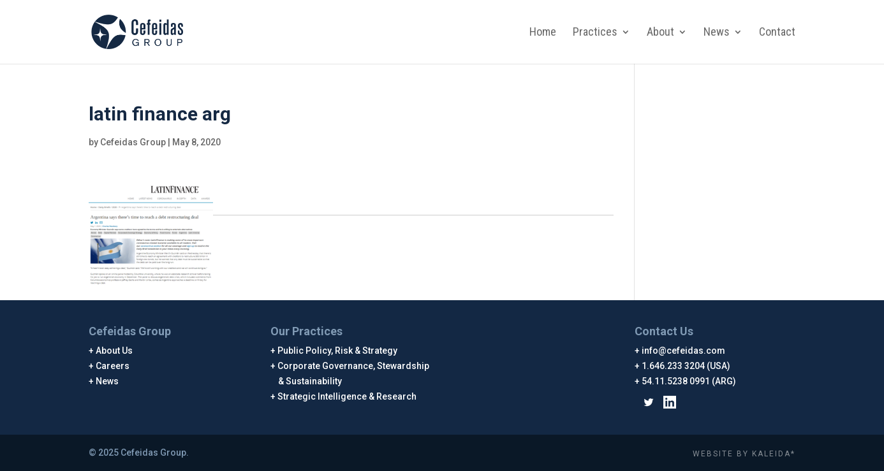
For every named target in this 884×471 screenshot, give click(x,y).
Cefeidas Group (133, 142)
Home (542, 32)
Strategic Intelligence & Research (347, 396)
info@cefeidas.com (683, 350)
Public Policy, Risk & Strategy (337, 350)
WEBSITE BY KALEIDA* (744, 453)
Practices (595, 32)
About (660, 32)
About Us (114, 350)
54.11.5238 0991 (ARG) (689, 381)
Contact (777, 32)
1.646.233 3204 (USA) (686, 366)
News (717, 32)
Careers (112, 366)
